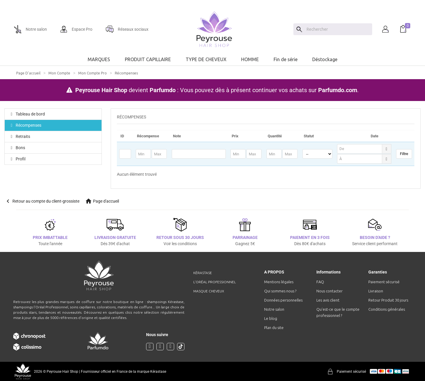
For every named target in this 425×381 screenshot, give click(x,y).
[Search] (299, 29)
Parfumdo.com (337, 90)
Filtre (404, 154)
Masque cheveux (208, 291)
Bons (17, 147)
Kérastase (202, 273)
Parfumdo (163, 90)
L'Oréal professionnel (214, 282)
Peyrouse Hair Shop (101, 90)
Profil (17, 159)
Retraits (19, 136)
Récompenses (25, 125)
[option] (212, 2)
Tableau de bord (27, 114)
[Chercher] (338, 29)
